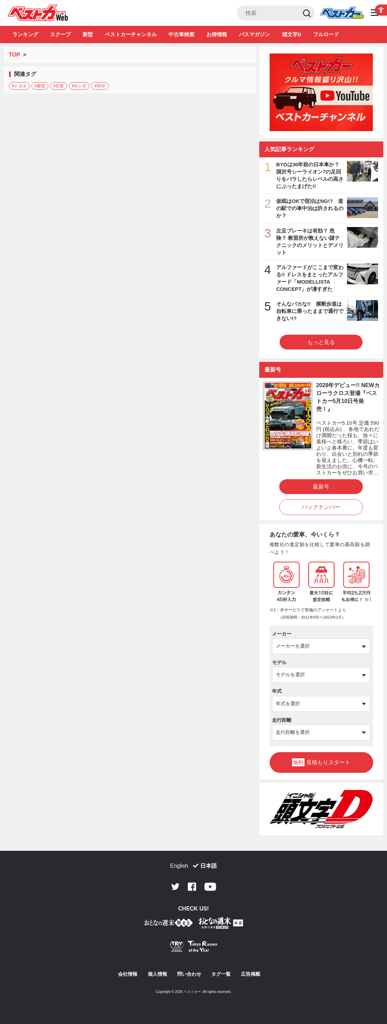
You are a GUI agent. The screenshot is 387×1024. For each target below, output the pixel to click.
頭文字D (291, 34)
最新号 (321, 487)
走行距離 (281, 720)
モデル (279, 662)
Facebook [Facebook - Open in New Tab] (192, 887)
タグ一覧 (221, 974)
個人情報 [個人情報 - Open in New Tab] (157, 974)
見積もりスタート (321, 762)
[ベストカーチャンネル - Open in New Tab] (321, 92)
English (179, 866)
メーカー (281, 634)
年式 (277, 691)
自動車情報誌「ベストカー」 (37, 12)
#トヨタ (19, 85)
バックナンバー (321, 507)
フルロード (326, 34)
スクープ (60, 34)
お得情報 (216, 34)
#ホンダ (79, 85)
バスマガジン (254, 34)
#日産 (58, 85)
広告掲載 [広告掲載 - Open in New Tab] (250, 974)
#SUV (99, 85)
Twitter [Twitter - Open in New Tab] (175, 886)
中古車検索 (181, 34)
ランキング (25, 34)
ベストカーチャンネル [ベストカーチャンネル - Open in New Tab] (131, 34)
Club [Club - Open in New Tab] (342, 13)
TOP (14, 55)
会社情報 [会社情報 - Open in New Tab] (127, 974)
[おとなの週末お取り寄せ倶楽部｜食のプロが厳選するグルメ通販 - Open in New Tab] (168, 924)
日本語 (208, 866)
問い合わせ (189, 974)
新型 (88, 34)
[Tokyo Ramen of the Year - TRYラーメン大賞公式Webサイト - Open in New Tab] (194, 948)
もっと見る (321, 342)
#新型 (40, 85)
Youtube (210, 887)
